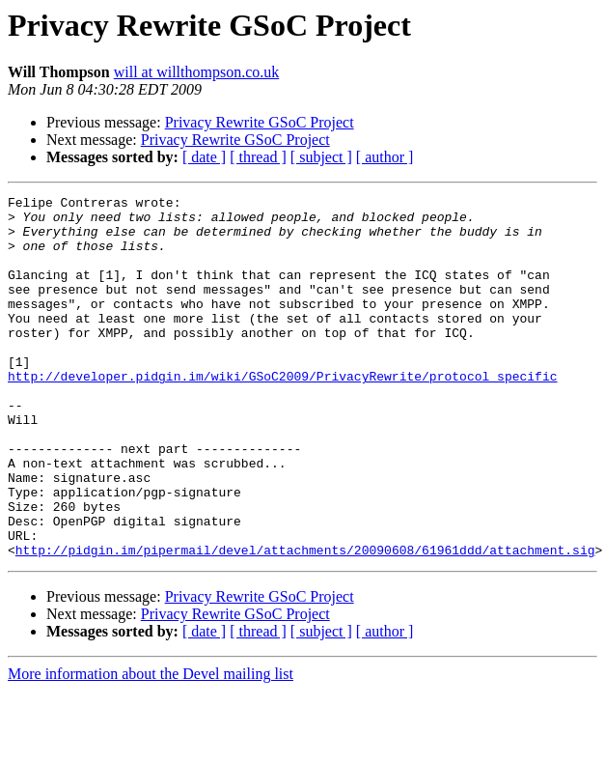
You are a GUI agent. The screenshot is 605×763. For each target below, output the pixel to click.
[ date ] (204, 157)
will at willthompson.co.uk (197, 72)
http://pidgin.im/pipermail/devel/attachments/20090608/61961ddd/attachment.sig (305, 622)
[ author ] (385, 157)
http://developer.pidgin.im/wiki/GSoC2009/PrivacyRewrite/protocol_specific (282, 413)
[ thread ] (258, 157)
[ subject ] (321, 157)
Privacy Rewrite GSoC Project (259, 122)
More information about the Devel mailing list (150, 746)
